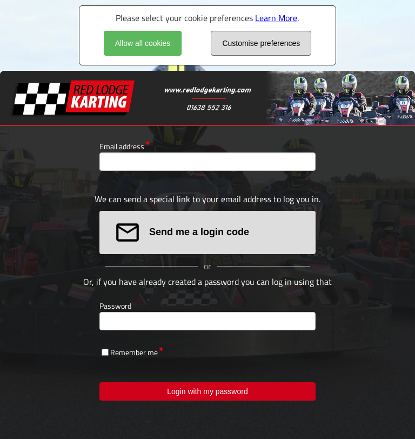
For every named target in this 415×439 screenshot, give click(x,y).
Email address (121, 146)
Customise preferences (261, 43)
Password (115, 305)
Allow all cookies (143, 43)
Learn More (276, 17)
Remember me (134, 352)
